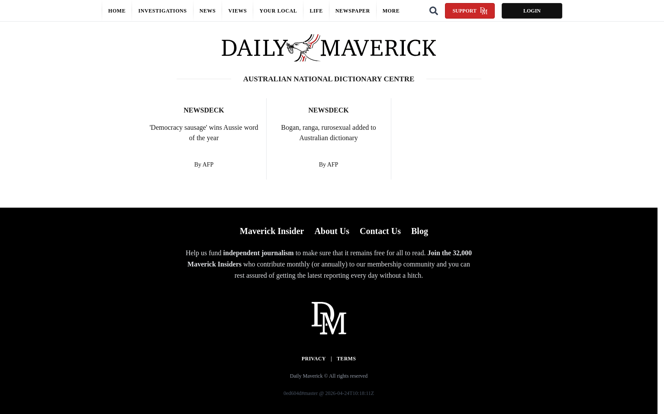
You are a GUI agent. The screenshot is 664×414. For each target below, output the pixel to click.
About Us (331, 231)
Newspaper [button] (352, 11)
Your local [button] (278, 11)
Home (117, 11)
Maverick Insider (272, 231)
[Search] (433, 10)
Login (532, 11)
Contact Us (380, 231)
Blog (419, 231)
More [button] (391, 11)
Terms (346, 359)
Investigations (162, 11)
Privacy (314, 359)
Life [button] (315, 11)
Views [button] (237, 11)
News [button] (208, 11)
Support (469, 10)
